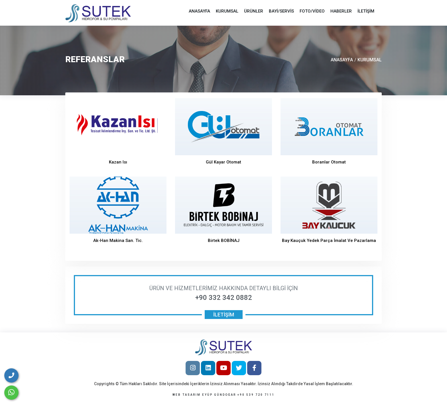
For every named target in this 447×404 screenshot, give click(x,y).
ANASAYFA (199, 11)
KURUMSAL (227, 11)
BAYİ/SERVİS (281, 11)
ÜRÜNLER (253, 11)
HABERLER (341, 11)
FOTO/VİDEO (312, 11)
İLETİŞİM (365, 11)
